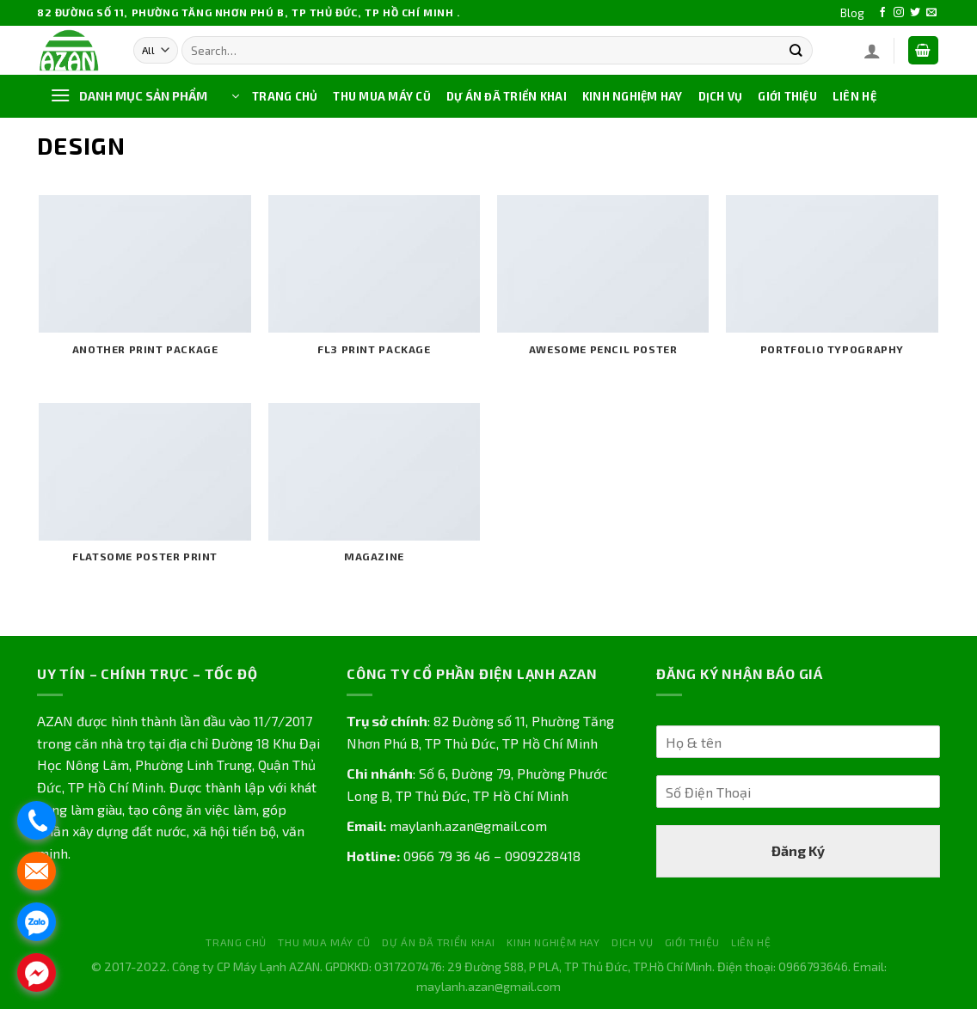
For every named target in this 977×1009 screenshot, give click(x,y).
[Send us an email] (931, 13)
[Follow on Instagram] (899, 13)
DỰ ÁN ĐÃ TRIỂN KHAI (506, 96)
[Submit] (796, 50)
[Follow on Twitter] (915, 13)
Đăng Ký (798, 850)
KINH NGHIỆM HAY (632, 96)
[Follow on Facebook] (882, 13)
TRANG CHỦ (284, 96)
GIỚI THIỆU (787, 96)
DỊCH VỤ (720, 96)
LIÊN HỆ (854, 96)
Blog (852, 13)
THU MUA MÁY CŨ (382, 96)
